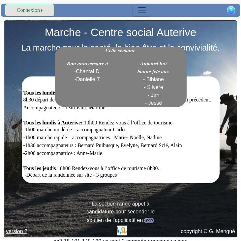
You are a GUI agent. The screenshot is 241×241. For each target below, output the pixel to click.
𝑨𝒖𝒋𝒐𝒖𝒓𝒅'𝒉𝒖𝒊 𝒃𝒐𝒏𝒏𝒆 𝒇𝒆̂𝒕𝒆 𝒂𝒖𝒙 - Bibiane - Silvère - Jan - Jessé (153, 83)
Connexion (28, 10)
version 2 (16, 231)
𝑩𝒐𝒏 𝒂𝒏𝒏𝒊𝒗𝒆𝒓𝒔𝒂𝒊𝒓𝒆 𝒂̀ (87, 71)
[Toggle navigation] (142, 10)
